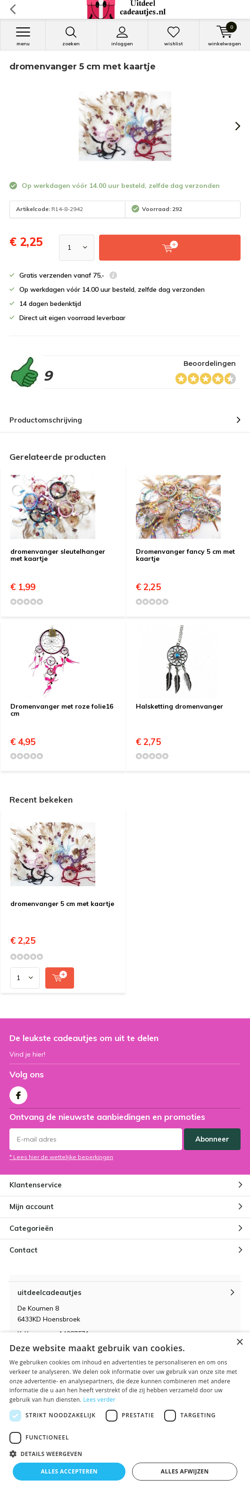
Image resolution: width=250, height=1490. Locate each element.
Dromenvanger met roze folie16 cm (61, 710)
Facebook (18, 1093)
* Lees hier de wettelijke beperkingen (61, 1156)
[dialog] (125, 1411)
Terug (12, 9)
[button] (125, 1454)
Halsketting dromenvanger (179, 706)
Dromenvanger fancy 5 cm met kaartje (185, 555)
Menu (22, 36)
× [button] (239, 1342)
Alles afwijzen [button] (185, 1471)
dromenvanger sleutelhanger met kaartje (57, 555)
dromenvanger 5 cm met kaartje (62, 903)
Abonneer (212, 1138)
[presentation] (231, 126)
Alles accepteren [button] (69, 1471)
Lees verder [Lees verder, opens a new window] (99, 1400)
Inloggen (122, 36)
